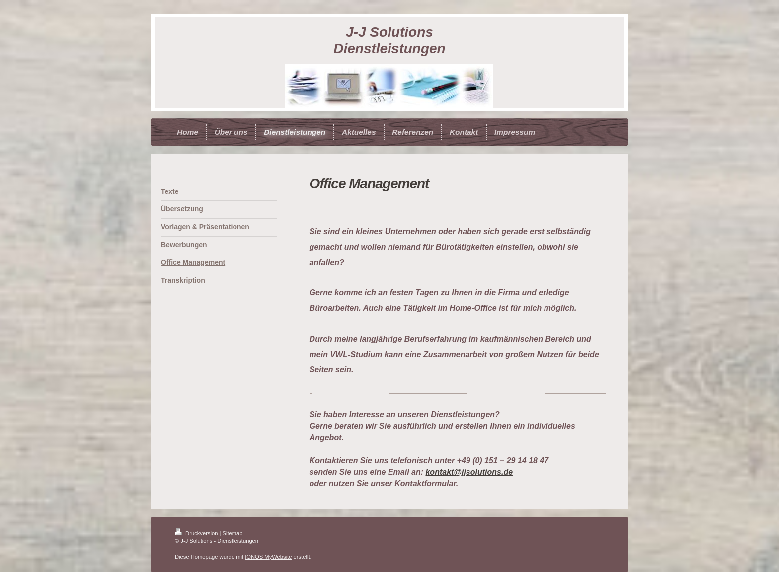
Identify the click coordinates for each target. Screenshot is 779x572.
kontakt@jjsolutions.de (469, 472)
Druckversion (197, 533)
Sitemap (233, 533)
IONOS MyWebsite (268, 557)
